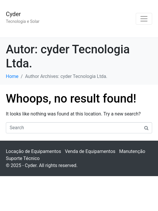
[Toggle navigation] (144, 19)
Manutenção (132, 151)
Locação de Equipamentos (33, 151)
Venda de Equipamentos (90, 151)
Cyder (13, 14)
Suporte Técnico (23, 158)
